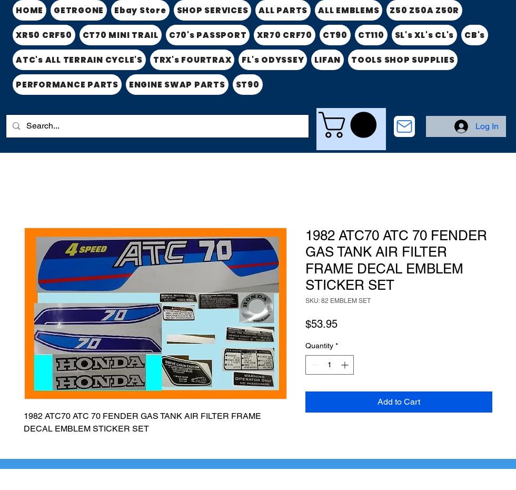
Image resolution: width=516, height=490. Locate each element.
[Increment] (345, 365)
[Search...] (156, 126)
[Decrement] (313, 365)
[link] (351, 125)
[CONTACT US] (404, 126)
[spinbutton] (329, 365)
